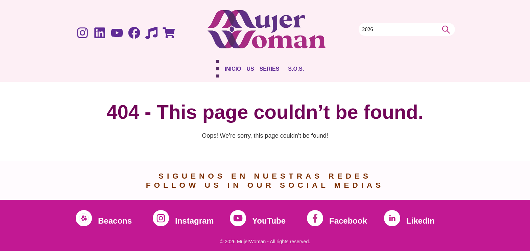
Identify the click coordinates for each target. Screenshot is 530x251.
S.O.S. (296, 69)
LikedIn (420, 220)
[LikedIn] (392, 218)
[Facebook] (315, 218)
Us (250, 69)
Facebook (348, 220)
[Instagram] (161, 218)
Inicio (233, 69)
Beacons (115, 220)
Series (270, 69)
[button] (271, 70)
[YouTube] (238, 218)
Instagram (194, 220)
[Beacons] (84, 218)
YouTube (269, 220)
